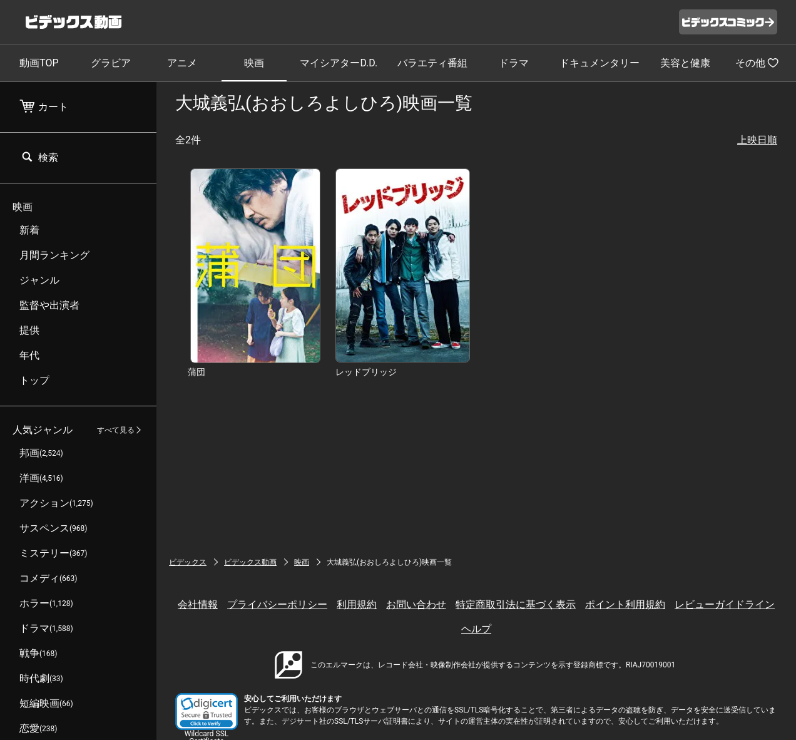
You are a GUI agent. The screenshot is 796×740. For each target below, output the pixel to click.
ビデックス (188, 562)
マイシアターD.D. (338, 63)
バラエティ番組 (432, 63)
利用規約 (357, 604)
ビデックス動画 (250, 562)
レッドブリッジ (366, 372)
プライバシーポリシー (277, 604)
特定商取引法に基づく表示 (516, 604)
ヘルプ (476, 629)
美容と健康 (685, 63)
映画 (254, 63)
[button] (206, 711)
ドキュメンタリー (599, 63)
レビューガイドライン (725, 604)
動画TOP (38, 63)
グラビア (111, 63)
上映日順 (757, 140)
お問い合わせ (416, 604)
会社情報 (198, 604)
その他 (757, 62)
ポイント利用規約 (625, 604)
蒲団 (196, 372)
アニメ (182, 63)
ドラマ (514, 63)
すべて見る (116, 430)
